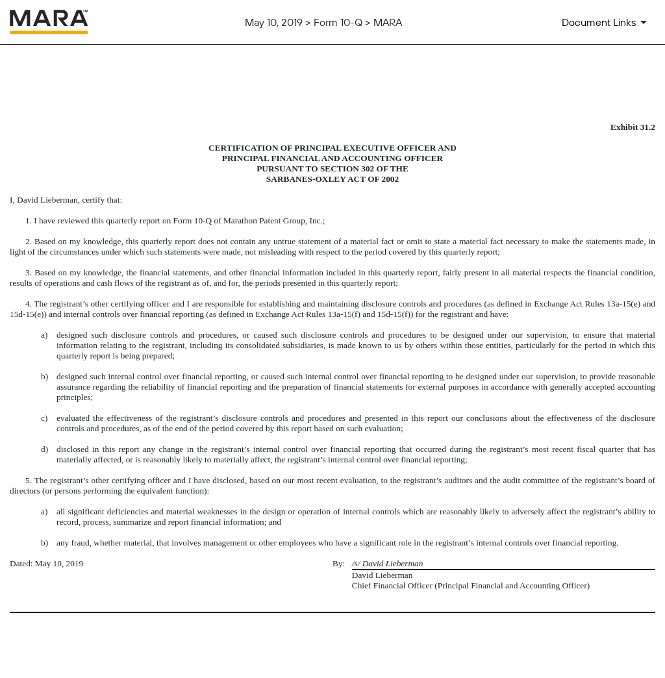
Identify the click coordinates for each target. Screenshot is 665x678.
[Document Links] (606, 22)
